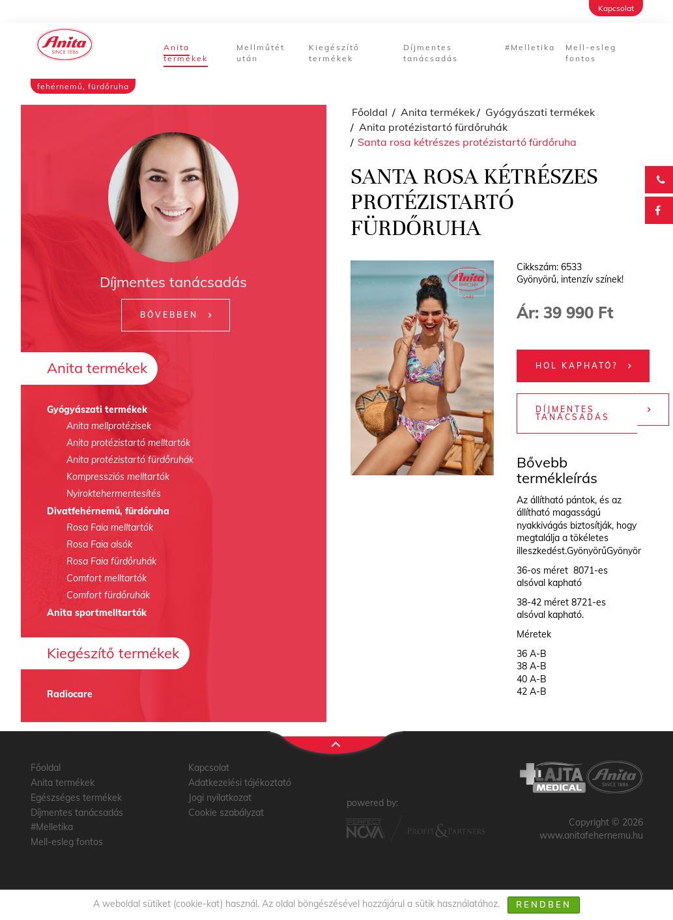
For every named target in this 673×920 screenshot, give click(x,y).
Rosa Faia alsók (99, 544)
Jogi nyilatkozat (219, 797)
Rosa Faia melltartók (109, 527)
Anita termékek (186, 52)
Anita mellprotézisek (108, 426)
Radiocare (70, 694)
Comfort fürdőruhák (108, 595)
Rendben (543, 904)
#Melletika (530, 47)
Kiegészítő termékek (334, 52)
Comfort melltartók (106, 578)
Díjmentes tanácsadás (430, 52)
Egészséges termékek (76, 797)
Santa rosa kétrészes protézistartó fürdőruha (467, 141)
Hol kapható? (577, 365)
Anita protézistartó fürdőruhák (129, 460)
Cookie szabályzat (226, 812)
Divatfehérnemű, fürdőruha (108, 511)
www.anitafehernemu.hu (591, 835)
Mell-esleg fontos (591, 52)
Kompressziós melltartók (117, 476)
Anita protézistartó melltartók (128, 443)
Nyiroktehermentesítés (113, 493)
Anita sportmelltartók (97, 613)
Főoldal (370, 111)
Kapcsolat (616, 8)
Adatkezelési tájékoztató (239, 782)
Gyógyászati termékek (97, 409)
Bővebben (169, 315)
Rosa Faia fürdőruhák (111, 561)
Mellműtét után (260, 52)
